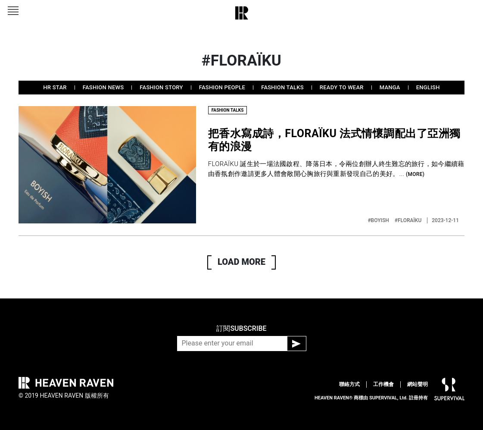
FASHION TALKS (282, 87)
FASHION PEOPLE (222, 87)
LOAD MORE (241, 262)
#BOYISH (379, 220)
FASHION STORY (161, 87)
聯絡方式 (349, 384)
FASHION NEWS (103, 87)
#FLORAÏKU (409, 220)
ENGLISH (428, 87)
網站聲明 (417, 384)
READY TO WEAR (342, 87)
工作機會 (383, 384)
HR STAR (54, 87)
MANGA (390, 87)
